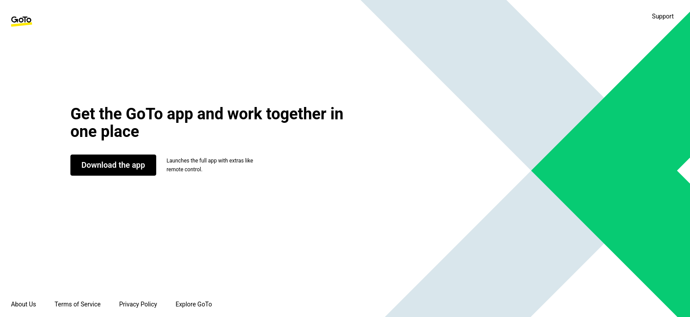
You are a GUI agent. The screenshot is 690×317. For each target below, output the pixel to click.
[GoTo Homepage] (22, 22)
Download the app (113, 165)
